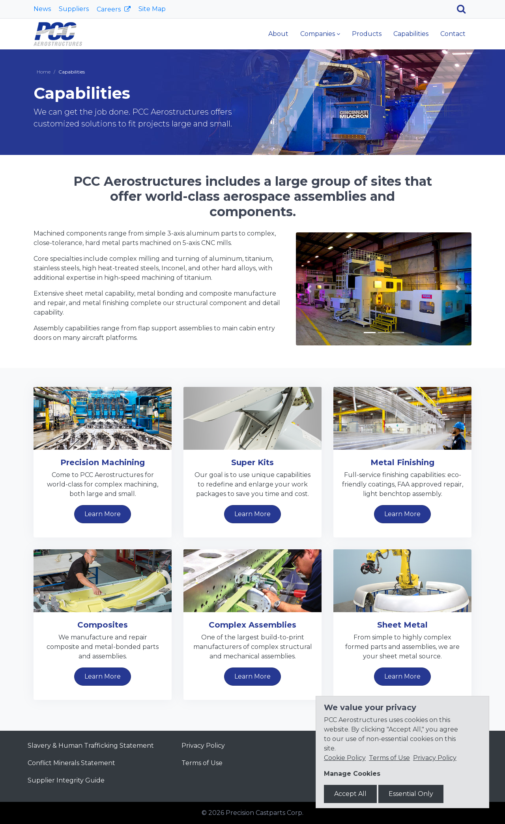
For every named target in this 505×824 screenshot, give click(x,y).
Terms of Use (202, 763)
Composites (102, 625)
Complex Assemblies (252, 625)
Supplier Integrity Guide (66, 780)
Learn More (102, 514)
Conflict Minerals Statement (71, 763)
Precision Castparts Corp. (264, 812)
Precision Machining (102, 462)
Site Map (152, 9)
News (42, 9)
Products (367, 34)
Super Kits (252, 462)
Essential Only (411, 794)
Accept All (350, 794)
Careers (109, 9)
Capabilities (410, 34)
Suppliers (74, 9)
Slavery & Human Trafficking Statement (91, 745)
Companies (317, 34)
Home (43, 72)
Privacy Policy (203, 745)
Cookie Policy (345, 758)
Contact (453, 34)
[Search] (464, 9)
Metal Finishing (402, 462)
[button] (309, 288)
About (278, 34)
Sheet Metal (402, 625)
